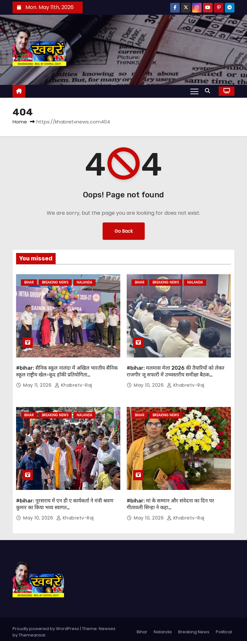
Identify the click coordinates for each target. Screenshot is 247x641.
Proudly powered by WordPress (46, 623)
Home (20, 121)
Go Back (123, 231)
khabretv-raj (73, 382)
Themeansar (32, 630)
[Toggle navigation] (194, 91)
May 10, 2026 (149, 382)
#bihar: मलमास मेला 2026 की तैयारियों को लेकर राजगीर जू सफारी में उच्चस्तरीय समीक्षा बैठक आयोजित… (175, 372)
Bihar (29, 282)
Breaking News (55, 282)
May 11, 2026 (38, 382)
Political (224, 626)
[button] (209, 91)
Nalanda (84, 282)
